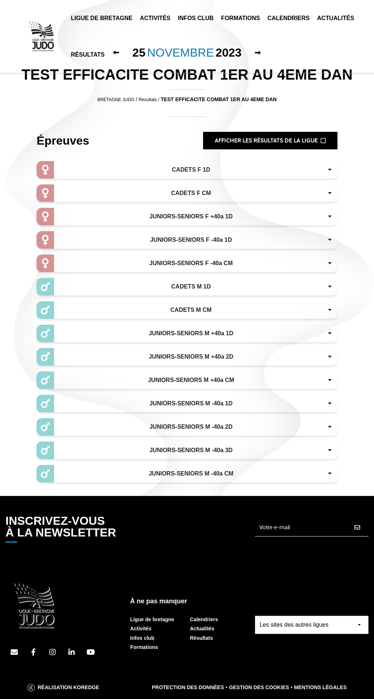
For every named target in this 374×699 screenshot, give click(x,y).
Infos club (142, 638)
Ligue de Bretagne (102, 18)
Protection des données (188, 687)
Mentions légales (320, 687)
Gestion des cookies (259, 687)
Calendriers (288, 18)
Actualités (335, 18)
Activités (155, 18)
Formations (240, 18)
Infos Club (196, 18)
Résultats (87, 54)
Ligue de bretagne (152, 619)
